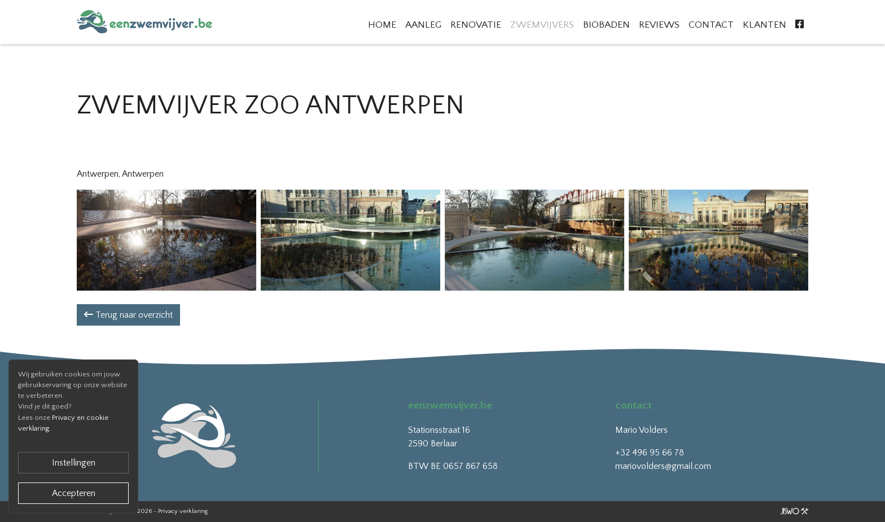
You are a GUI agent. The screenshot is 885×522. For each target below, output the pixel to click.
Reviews (659, 24)
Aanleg (423, 24)
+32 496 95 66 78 (649, 453)
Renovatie (475, 24)
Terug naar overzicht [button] (128, 315)
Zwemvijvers (542, 24)
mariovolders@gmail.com (663, 466)
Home (382, 24)
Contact (711, 24)
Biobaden (606, 24)
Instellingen (73, 463)
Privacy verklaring (183, 511)
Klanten (764, 24)
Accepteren (73, 493)
